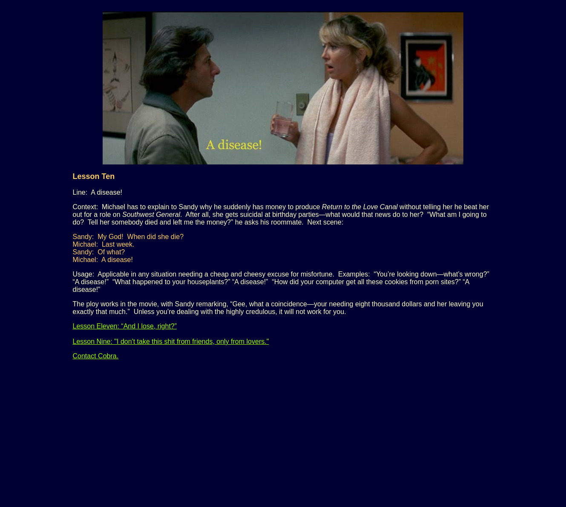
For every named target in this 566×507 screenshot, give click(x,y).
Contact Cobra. (96, 356)
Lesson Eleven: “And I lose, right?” (125, 326)
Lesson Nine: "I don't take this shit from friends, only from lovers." (171, 341)
